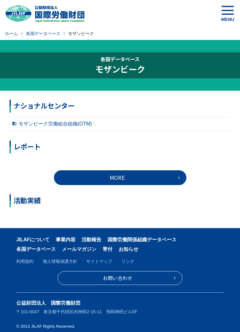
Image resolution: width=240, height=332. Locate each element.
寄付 (107, 249)
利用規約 (25, 261)
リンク (127, 261)
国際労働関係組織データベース (142, 239)
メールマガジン (79, 249)
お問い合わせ (117, 278)
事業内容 (65, 239)
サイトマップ (99, 261)
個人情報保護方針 (60, 261)
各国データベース (36, 249)
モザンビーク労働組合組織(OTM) (55, 123)
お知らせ (128, 249)
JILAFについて (33, 239)
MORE (117, 177)
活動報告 (91, 239)
